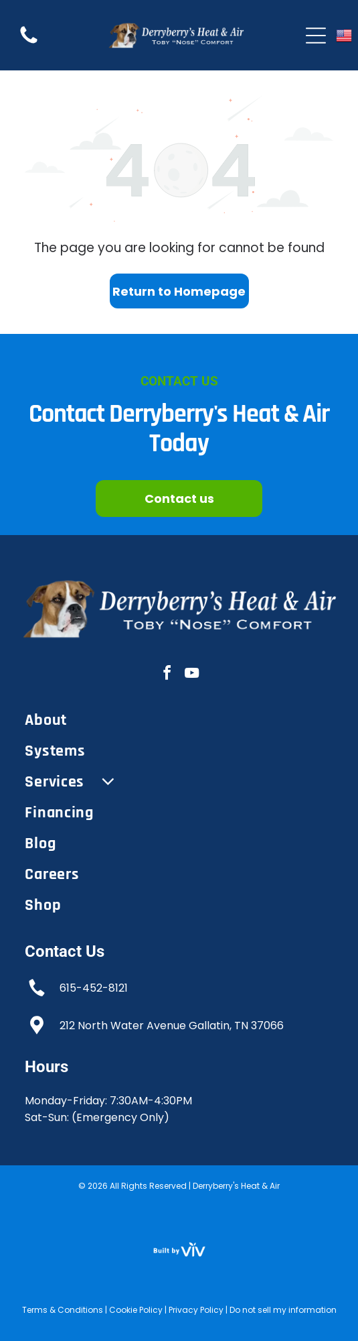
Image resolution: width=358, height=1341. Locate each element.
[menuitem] (179, 720)
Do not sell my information (283, 1310)
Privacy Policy (196, 1310)
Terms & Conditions (62, 1310)
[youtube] (191, 674)
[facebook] (166, 674)
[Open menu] (316, 35)
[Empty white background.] (28, 42)
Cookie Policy (136, 1310)
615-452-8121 (94, 988)
